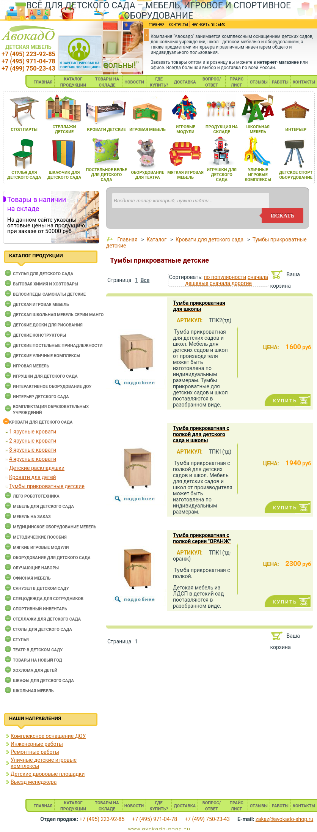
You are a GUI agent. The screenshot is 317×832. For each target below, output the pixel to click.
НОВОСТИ (134, 82)
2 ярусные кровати (32, 441)
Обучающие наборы (36, 568)
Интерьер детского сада (41, 396)
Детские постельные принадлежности (57, 345)
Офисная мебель (32, 578)
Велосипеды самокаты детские (49, 294)
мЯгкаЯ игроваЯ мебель (185, 175)
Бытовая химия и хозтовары (45, 284)
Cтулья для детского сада (43, 273)
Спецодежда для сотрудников (48, 598)
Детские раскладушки (36, 468)
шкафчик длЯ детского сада (64, 175)
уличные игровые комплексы (258, 174)
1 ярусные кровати (32, 432)
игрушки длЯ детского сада (222, 174)
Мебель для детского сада (43, 506)
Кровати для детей (32, 477)
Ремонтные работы (35, 752)
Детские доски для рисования (48, 325)
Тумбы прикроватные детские (47, 486)
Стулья (21, 639)
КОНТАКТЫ (304, 82)
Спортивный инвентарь (40, 609)
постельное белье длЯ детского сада (106, 174)
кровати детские (106, 129)
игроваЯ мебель (147, 129)
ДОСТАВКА (185, 82)
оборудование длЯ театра (147, 175)
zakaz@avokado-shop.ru (284, 819)
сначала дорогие (231, 283)
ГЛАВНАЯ (43, 82)
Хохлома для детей (35, 670)
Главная (127, 239)
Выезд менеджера (33, 782)
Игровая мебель (31, 366)
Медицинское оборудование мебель (54, 527)
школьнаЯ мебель (258, 129)
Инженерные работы (37, 744)
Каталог (156, 239)
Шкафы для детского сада (43, 680)
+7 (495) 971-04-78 (28, 61)
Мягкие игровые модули (41, 547)
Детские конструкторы (39, 335)
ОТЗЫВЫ (259, 82)
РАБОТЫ (280, 82)
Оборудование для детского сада (52, 557)
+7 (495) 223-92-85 (28, 54)
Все (144, 280)
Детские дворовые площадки (48, 774)
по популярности (225, 277)
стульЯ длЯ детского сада (24, 175)
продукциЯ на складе (222, 129)
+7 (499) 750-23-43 (28, 68)
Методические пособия (40, 537)
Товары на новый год (37, 660)
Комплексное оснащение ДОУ (48, 736)
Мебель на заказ (32, 516)
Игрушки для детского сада (45, 376)
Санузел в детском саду (41, 588)
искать (283, 216)
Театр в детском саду (38, 650)
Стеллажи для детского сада (47, 619)
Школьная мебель (33, 691)
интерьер (295, 129)
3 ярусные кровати (32, 450)
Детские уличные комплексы (46, 355)
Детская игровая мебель (41, 304)
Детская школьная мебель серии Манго (58, 314)
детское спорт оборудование (295, 175)
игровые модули (185, 129)
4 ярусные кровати (32, 459)
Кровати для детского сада (40, 422)
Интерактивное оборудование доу (52, 386)
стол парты (24, 129)
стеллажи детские (64, 129)
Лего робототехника (36, 496)
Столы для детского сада (42, 629)
